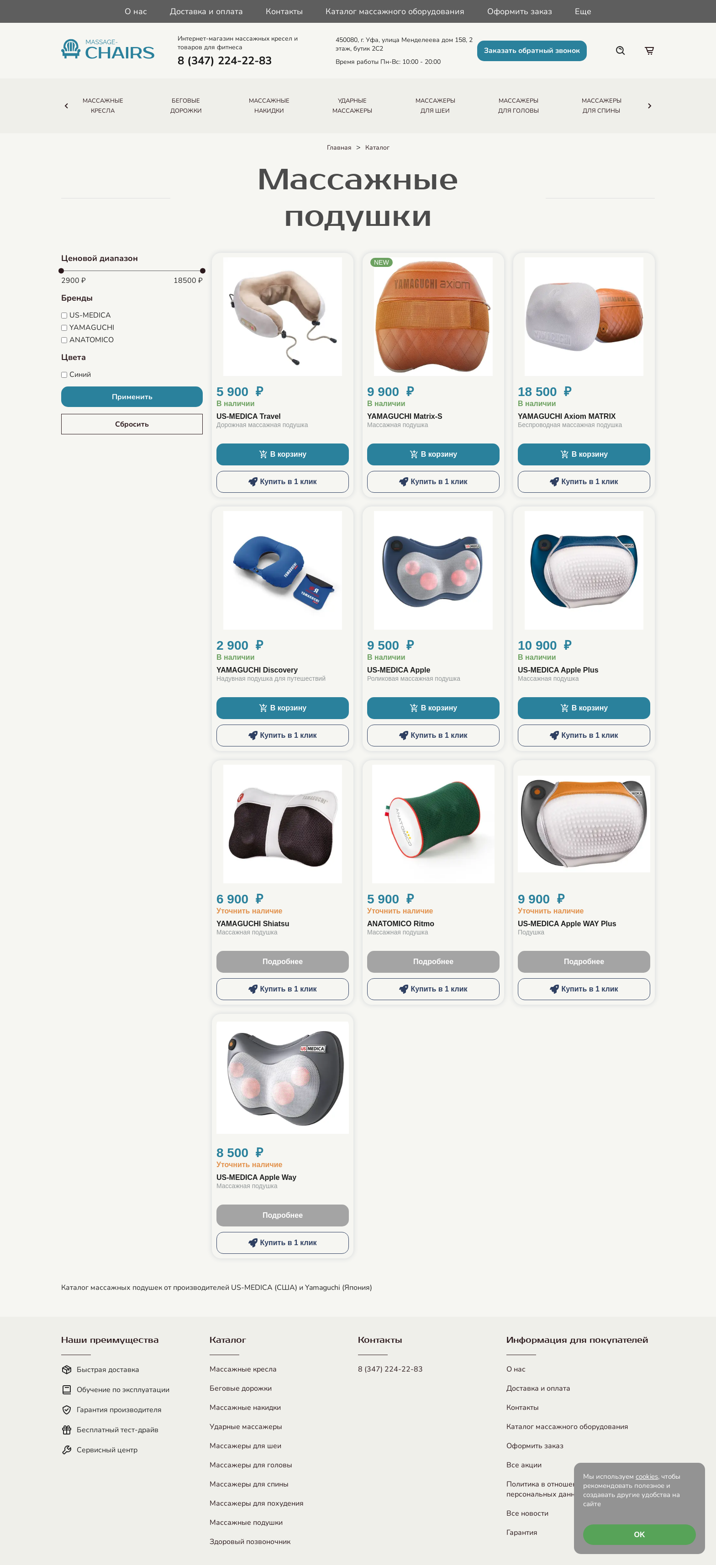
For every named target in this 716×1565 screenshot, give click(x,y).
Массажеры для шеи (245, 1446)
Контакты (284, 11)
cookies (647, 1476)
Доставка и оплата (206, 11)
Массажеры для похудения (257, 1503)
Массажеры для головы (251, 1465)
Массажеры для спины (249, 1484)
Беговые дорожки (241, 1388)
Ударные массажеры (246, 1427)
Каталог (377, 147)
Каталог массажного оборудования (395, 11)
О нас (136, 11)
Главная (339, 147)
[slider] (61, 271)
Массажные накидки (245, 1408)
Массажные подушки (246, 1523)
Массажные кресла (243, 1369)
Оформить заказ (519, 11)
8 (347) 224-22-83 (390, 1369)
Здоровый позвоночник (250, 1542)
